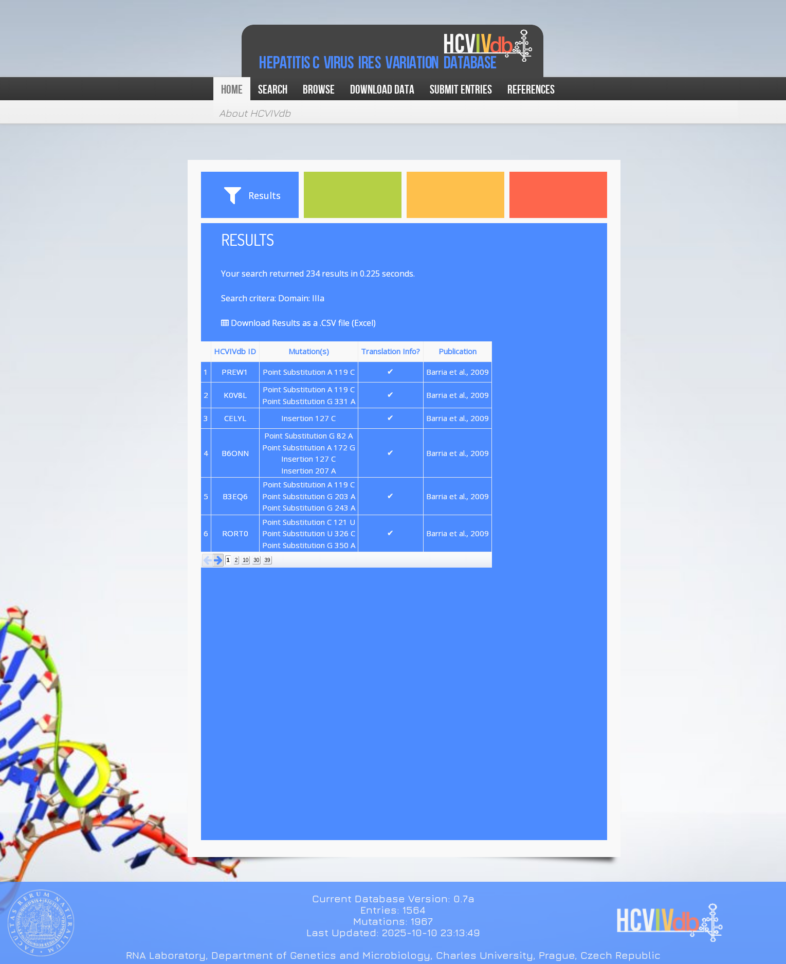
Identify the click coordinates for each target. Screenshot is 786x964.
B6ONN (235, 453)
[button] (208, 560)
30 (256, 560)
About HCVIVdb (254, 113)
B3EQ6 (235, 496)
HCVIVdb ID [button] (235, 351)
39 (267, 560)
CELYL (235, 418)
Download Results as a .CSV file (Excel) (298, 323)
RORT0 (235, 533)
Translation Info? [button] (390, 351)
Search (272, 89)
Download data (382, 89)
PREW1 (235, 372)
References (531, 89)
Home (232, 89)
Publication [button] (457, 351)
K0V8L (235, 395)
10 (245, 560)
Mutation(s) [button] (308, 351)
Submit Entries (461, 89)
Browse (319, 89)
